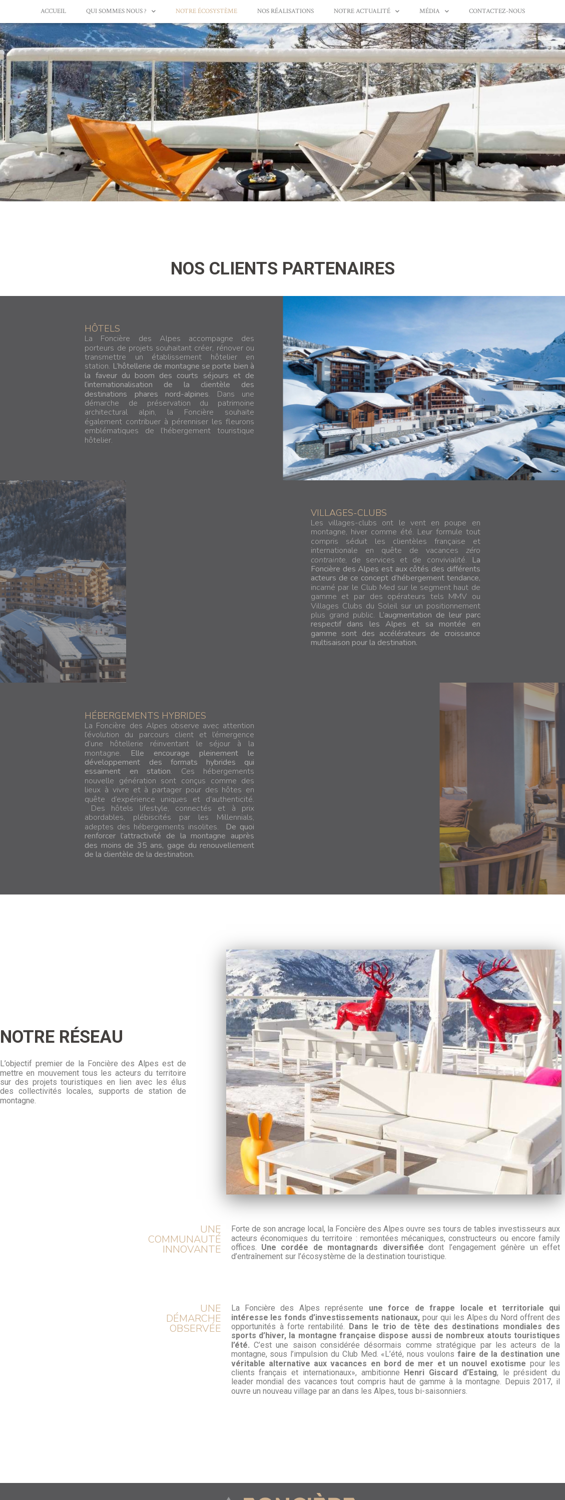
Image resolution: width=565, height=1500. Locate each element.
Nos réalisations (285, 11)
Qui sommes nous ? (121, 11)
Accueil (53, 11)
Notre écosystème (206, 11)
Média (434, 11)
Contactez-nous (497, 11)
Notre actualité (366, 11)
